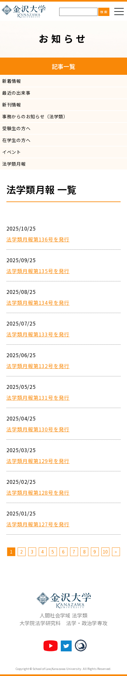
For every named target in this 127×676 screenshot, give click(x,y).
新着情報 (11, 81)
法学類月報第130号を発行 (37, 429)
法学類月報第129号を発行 (37, 461)
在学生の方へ (16, 140)
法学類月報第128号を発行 (37, 492)
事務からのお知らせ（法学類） (35, 116)
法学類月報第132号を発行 (37, 366)
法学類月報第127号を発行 (37, 524)
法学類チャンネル (51, 645)
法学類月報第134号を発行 (37, 302)
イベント (11, 152)
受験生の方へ (16, 128)
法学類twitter (66, 646)
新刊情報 (11, 104)
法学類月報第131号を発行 (37, 397)
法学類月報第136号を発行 (37, 239)
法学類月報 (14, 164)
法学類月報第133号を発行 (37, 334)
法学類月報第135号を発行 (37, 271)
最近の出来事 (16, 93)
